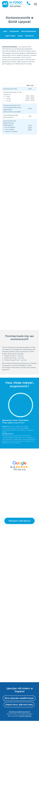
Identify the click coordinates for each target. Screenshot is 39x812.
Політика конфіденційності (19, 803)
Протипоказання (28, 31)
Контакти (29, 36)
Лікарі (20, 36)
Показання (14, 31)
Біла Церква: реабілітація (19, 789)
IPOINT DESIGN (25, 807)
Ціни (5, 31)
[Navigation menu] (35, 4)
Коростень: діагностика (19, 795)
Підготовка (10, 36)
